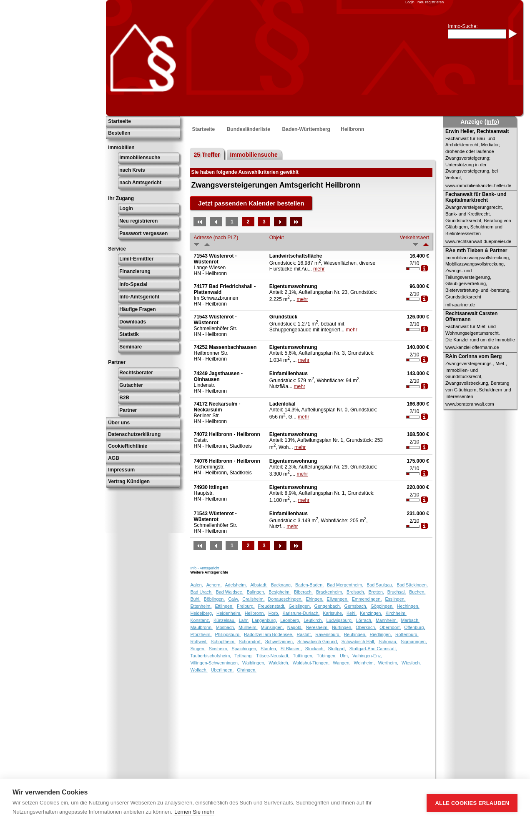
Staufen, (269, 648)
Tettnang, (243, 655)
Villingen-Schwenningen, (214, 662)
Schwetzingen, (279, 641)
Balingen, (256, 591)
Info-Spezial (133, 284)
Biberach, (303, 591)
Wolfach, (198, 669)
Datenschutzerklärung (134, 434)
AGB (113, 458)
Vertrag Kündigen (129, 481)
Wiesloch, (411, 662)
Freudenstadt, (272, 606)
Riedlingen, (381, 634)
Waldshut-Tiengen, (311, 662)
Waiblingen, (253, 662)
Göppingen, (382, 606)
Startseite (119, 121)
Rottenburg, (407, 634)
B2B (124, 398)
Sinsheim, (219, 648)
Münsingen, (272, 627)
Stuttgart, (337, 648)
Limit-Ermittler (136, 259)
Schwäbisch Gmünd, (317, 641)
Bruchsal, (396, 591)
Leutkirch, (313, 620)
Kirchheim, (396, 613)
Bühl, (195, 598)
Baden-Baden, (309, 584)
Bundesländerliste (248, 129)
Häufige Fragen (137, 309)
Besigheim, (280, 591)
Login (409, 2)
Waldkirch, (279, 662)
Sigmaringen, (414, 641)
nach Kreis (132, 170)
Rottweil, (198, 641)
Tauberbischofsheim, (210, 655)
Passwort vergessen (143, 233)
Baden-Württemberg (306, 129)
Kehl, (352, 613)
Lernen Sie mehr (194, 812)
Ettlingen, (224, 606)
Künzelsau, (225, 620)
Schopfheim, (223, 641)
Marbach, (410, 620)
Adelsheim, (236, 584)
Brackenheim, (329, 591)
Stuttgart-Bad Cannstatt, (373, 648)
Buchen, (417, 591)
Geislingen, (300, 606)
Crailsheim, (253, 598)
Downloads (132, 322)
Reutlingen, (355, 634)
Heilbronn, (255, 613)
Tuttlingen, (303, 655)
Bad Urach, (201, 591)
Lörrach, (364, 620)
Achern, (214, 584)
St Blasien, (291, 648)
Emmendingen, (367, 598)
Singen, (197, 648)
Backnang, (281, 584)
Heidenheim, (228, 613)
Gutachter (131, 385)
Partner (128, 410)
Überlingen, (222, 669)
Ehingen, (314, 598)
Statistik (129, 334)
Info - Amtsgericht (204, 568)
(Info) (492, 121)
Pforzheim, (200, 634)
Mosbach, (225, 627)
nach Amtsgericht (140, 182)
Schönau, (388, 641)
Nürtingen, (342, 627)
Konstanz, (200, 620)
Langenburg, (264, 620)
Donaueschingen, (285, 598)
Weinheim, (364, 662)
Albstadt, (258, 584)
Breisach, (356, 591)
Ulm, (344, 655)
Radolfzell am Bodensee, (268, 634)
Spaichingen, (244, 648)
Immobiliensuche (139, 157)
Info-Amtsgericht (139, 297)
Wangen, (341, 662)
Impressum (121, 470)
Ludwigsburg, (339, 620)
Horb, (273, 613)
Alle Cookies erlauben (472, 803)
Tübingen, (327, 655)
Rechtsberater (136, 373)
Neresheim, (317, 627)
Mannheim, (387, 620)
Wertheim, (388, 662)
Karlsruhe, (333, 613)
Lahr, (244, 620)
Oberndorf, (390, 627)
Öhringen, (246, 669)
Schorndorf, (250, 641)
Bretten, (376, 591)
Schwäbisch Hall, (358, 641)
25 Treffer (206, 154)
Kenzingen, (371, 613)
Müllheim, (248, 627)
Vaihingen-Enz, (367, 655)
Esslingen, (395, 598)
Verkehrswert (414, 238)
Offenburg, (414, 627)
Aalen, (196, 584)
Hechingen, (408, 606)
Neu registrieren (430, 2)
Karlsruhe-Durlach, (300, 613)
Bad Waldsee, (230, 591)
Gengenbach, (327, 606)
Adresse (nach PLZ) (215, 238)
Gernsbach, (355, 606)
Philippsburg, (228, 634)
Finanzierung (135, 271)
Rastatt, (304, 634)
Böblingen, (214, 598)
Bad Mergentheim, (345, 584)
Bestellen (119, 133)
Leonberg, (290, 620)
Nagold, (295, 627)
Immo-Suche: (462, 26)
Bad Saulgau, (380, 584)
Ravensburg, (327, 634)
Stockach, (315, 648)
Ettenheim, (200, 606)
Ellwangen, (338, 598)
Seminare (130, 347)
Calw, (233, 598)
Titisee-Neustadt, (272, 655)
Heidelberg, (201, 613)
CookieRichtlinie (127, 446)
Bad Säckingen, (412, 584)
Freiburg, (246, 606)
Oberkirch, (366, 627)
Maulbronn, (201, 627)
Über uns (119, 423)
